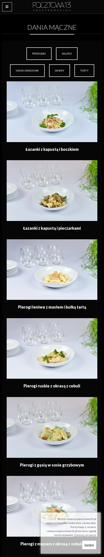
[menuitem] (39, 53)
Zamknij (89, 544)
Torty (84, 70)
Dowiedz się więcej (85, 535)
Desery (59, 70)
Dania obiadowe (27, 70)
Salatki (67, 53)
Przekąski (39, 53)
